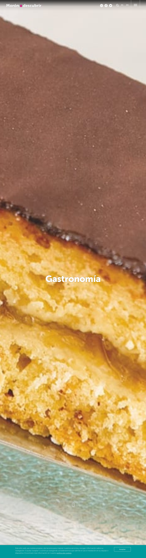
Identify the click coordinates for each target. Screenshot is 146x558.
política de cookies (64, 553)
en (127, 5)
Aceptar (122, 549)
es (122, 5)
